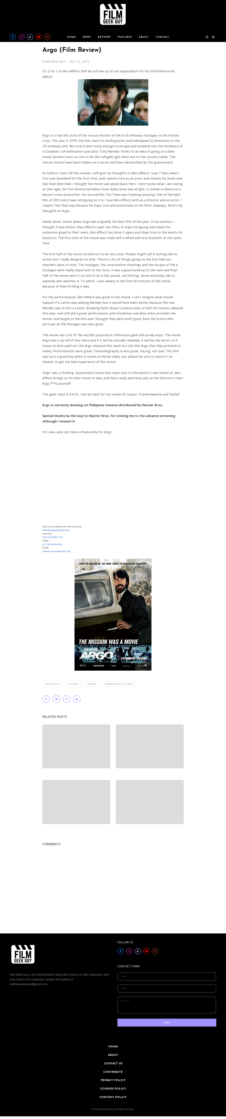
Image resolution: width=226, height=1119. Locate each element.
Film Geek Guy (54, 61)
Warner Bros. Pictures (118, 684)
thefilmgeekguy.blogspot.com (56, 530)
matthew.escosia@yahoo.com (56, 551)
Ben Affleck (52, 684)
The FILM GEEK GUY (52, 537)
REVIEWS (92, 684)
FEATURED (73, 684)
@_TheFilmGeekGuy (52, 544)
